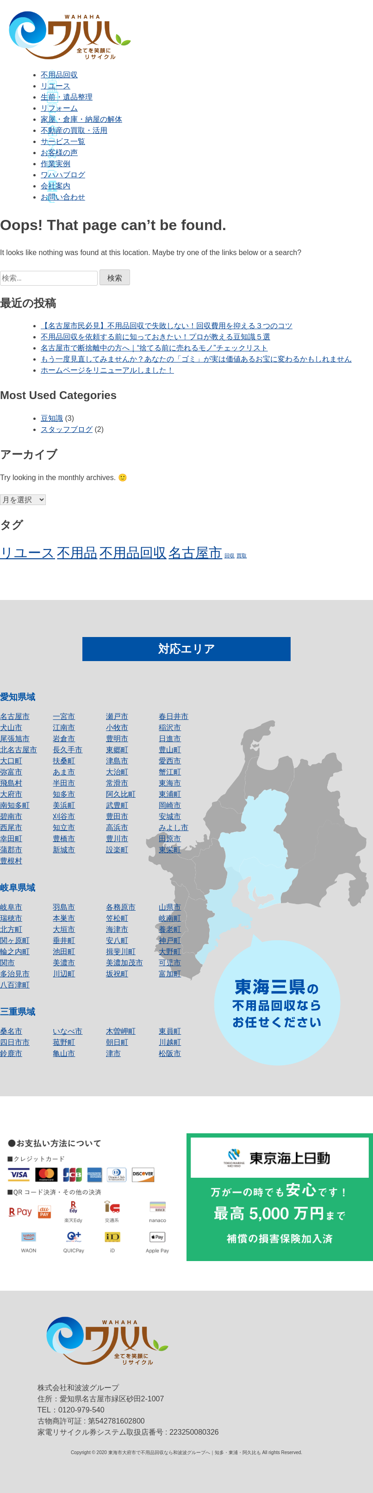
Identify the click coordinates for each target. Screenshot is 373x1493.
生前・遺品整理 (67, 97)
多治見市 (15, 974)
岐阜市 (11, 907)
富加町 (170, 974)
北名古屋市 (18, 750)
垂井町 (64, 940)
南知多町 (15, 805)
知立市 (64, 827)
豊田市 (117, 816)
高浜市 (117, 827)
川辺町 (64, 974)
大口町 (11, 761)
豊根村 (11, 861)
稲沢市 (170, 727)
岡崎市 (170, 805)
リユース (55, 86)
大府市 (11, 794)
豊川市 (117, 839)
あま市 (64, 772)
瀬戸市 (117, 716)
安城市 (170, 816)
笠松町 (117, 918)
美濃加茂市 (124, 963)
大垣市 (64, 929)
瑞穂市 (11, 918)
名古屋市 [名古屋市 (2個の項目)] (195, 552)
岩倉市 (64, 739)
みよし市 (173, 827)
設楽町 (117, 850)
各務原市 (121, 907)
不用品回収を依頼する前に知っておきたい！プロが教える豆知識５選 (155, 337)
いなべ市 (67, 1031)
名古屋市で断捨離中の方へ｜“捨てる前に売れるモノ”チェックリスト (154, 348)
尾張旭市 (15, 739)
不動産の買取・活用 (74, 130)
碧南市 (11, 816)
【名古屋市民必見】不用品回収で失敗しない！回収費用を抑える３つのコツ (166, 326)
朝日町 (117, 1042)
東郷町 (117, 750)
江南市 (64, 727)
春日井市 (173, 716)
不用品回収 (59, 75)
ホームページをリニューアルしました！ (107, 370)
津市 (113, 1053)
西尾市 (11, 827)
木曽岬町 (121, 1031)
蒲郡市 (11, 850)
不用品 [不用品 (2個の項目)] (77, 552)
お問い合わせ (63, 197)
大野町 (170, 952)
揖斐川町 (121, 952)
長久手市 (67, 750)
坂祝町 (117, 974)
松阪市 (170, 1053)
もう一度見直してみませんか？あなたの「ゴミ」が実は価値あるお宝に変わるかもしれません (196, 359)
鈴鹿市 (11, 1053)
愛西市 (170, 761)
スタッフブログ (67, 429)
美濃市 (64, 963)
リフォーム (59, 108)
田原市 (170, 839)
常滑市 (117, 783)
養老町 (170, 929)
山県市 (170, 907)
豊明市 (117, 739)
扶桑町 (64, 761)
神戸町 (170, 940)
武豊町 (117, 805)
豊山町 (170, 750)
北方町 (11, 929)
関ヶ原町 (15, 940)
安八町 (117, 940)
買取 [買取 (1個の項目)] (241, 555)
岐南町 (170, 918)
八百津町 (15, 985)
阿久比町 (121, 794)
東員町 (170, 1031)
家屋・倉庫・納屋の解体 (81, 119)
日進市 (170, 739)
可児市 (170, 963)
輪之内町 (15, 952)
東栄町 (170, 850)
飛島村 (11, 783)
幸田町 (11, 839)
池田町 (64, 952)
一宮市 (64, 716)
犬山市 (11, 727)
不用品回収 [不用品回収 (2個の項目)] (133, 552)
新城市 (64, 850)
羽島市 (64, 907)
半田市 (64, 783)
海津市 (117, 929)
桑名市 (11, 1031)
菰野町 (64, 1042)
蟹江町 (170, 772)
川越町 (170, 1042)
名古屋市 (15, 716)
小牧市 (117, 727)
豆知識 (52, 418)
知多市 (64, 794)
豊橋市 (64, 839)
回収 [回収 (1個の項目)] (229, 555)
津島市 (117, 761)
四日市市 (15, 1042)
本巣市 (64, 918)
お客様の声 (59, 152)
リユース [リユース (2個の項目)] (27, 552)
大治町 (117, 772)
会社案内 (55, 186)
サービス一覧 (63, 141)
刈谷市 (64, 816)
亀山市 (64, 1053)
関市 (7, 963)
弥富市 (11, 772)
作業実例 (55, 164)
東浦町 (170, 794)
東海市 (170, 783)
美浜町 (64, 805)
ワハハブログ (63, 175)
